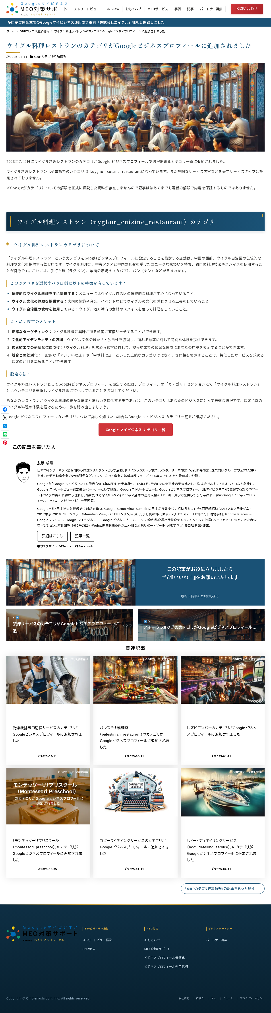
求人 (213, 998)
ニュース (228, 998)
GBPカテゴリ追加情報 (50, 56)
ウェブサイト (47, 546)
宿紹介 (200, 998)
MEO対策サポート (157, 949)
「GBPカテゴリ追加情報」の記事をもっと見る (222, 888)
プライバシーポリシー (252, 998)
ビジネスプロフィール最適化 (164, 958)
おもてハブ (152, 940)
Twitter (66, 546)
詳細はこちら (52, 536)
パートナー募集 (217, 940)
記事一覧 (82, 536)
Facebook (84, 546)
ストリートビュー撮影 (97, 940)
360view (89, 949)
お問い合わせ (247, 9)
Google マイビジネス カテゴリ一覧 (136, 429)
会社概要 (184, 998)
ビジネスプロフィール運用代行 (166, 966)
